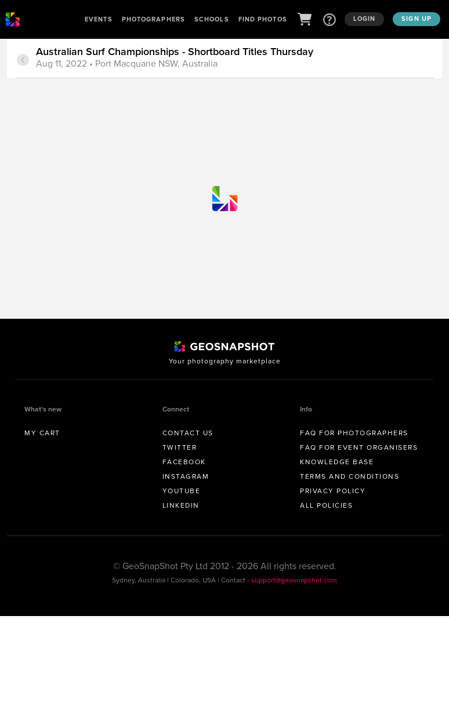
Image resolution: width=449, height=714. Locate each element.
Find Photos (262, 19)
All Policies (326, 505)
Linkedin (181, 505)
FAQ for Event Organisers (359, 447)
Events (99, 19)
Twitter (179, 447)
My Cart (42, 433)
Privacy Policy (332, 491)
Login (364, 18)
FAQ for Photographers (354, 433)
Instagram (185, 476)
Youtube (181, 491)
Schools (211, 19)
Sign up (416, 18)
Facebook (184, 462)
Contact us (187, 433)
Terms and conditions (349, 476)
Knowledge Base (337, 462)
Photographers (153, 19)
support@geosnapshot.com (294, 580)
